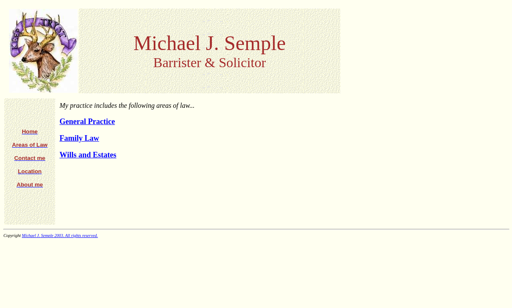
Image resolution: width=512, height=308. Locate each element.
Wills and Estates (88, 155)
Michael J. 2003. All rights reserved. (60, 235)
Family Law (79, 138)
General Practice (87, 121)
